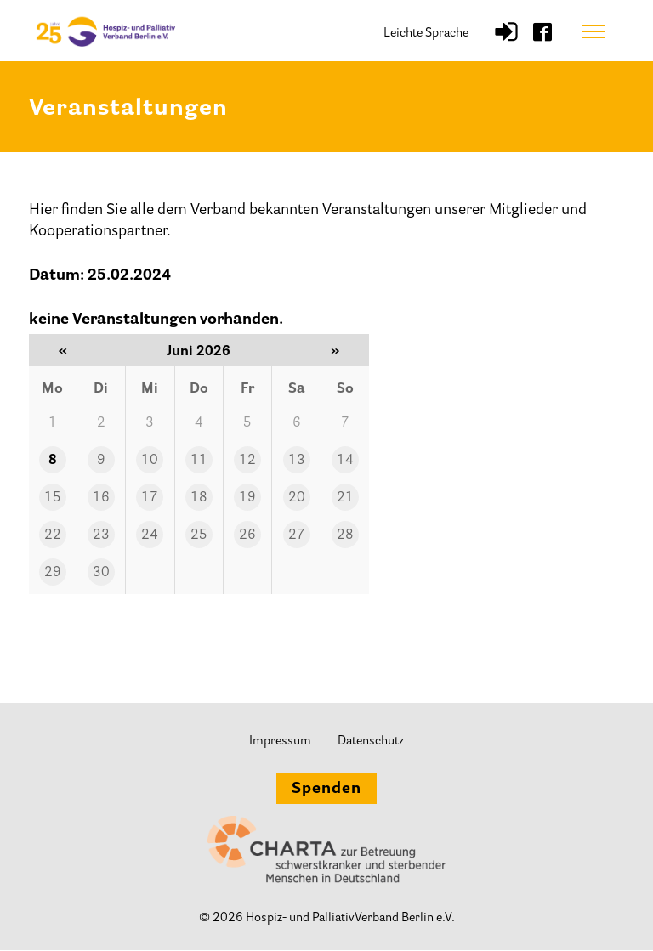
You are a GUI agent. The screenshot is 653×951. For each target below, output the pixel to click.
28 (345, 535)
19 (247, 498)
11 (198, 460)
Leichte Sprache (425, 33)
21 (345, 498)
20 (296, 498)
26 (247, 535)
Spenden (326, 790)
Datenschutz (371, 741)
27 (296, 535)
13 (296, 460)
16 (101, 498)
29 (52, 573)
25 (198, 535)
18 (198, 498)
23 (101, 535)
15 (52, 498)
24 (149, 535)
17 (149, 498)
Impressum (280, 741)
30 (101, 573)
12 (247, 460)
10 (149, 460)
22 (52, 535)
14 (345, 460)
